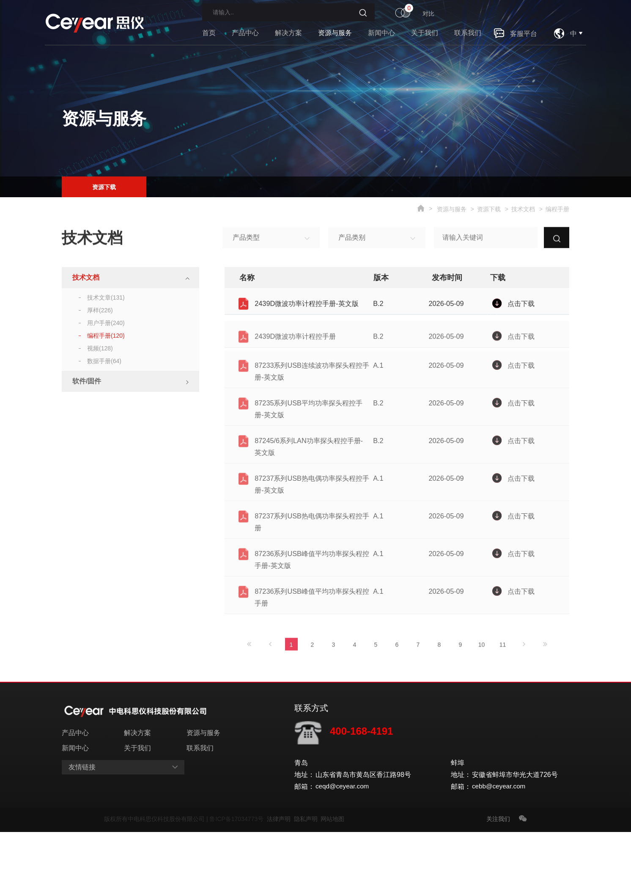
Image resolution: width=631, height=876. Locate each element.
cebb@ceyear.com (500, 830)
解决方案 (288, 32)
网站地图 (332, 863)
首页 (209, 32)
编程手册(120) (106, 336)
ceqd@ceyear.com (344, 830)
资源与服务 (335, 32)
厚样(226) (100, 310)
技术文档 (523, 209)
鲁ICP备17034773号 (237, 863)
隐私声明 (307, 863)
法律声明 (280, 863)
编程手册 (557, 209)
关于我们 (424, 32)
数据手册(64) (104, 361)
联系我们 (467, 32)
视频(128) (100, 348)
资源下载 (104, 185)
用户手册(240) (106, 323)
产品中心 (245, 32)
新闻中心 (381, 32)
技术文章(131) (106, 297)
